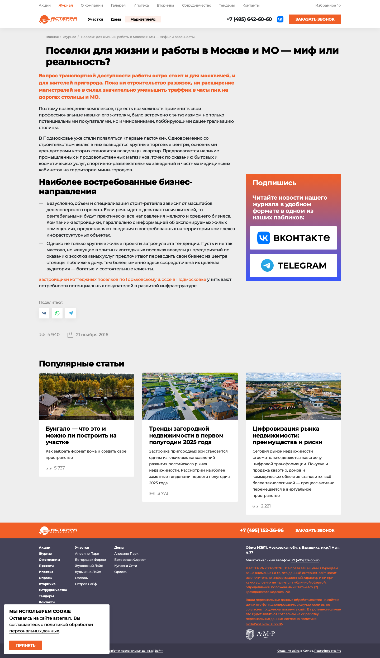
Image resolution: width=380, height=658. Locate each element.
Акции (45, 5)
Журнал (66, 5)
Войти (159, 650)
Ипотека (141, 5)
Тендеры (227, 5)
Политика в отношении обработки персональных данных (112, 650)
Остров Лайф (86, 584)
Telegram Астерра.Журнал (293, 265)
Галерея (118, 5)
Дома (116, 19)
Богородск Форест (90, 560)
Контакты (251, 5)
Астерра (58, 19)
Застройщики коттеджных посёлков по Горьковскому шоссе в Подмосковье (122, 279)
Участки (95, 19)
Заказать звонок (315, 19)
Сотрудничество (196, 5)
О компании (92, 5)
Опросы (45, 578)
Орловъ (81, 578)
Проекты (46, 566)
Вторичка (165, 5)
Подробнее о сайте (327, 650)
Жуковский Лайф (89, 566)
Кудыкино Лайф (88, 572)
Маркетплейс (143, 19)
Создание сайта (288, 650)
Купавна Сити (125, 566)
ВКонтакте (280, 19)
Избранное (325, 5)
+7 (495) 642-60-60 (249, 19)
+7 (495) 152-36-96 (261, 530)
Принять (25, 645)
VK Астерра (293, 238)
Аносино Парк (87, 554)
